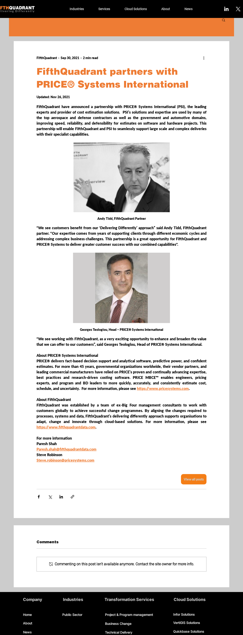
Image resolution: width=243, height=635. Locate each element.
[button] (223, 20)
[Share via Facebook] (39, 497)
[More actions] (203, 57)
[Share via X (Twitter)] (50, 497)
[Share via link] (72, 497)
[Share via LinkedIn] (61, 497)
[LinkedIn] (226, 9)
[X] (238, 9)
